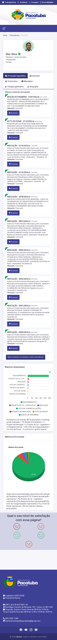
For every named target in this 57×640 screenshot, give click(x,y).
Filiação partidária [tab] (14, 87)
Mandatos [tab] (27, 81)
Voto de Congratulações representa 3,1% (23, 504)
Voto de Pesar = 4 (17, 429)
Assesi (19, 637)
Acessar (13, 113)
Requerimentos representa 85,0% (35, 501)
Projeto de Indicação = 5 (16, 425)
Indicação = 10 (18, 422)
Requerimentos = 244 (18, 427)
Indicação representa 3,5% (32, 494)
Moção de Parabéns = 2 (34, 422)
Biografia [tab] (32, 87)
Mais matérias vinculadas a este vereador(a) (26, 357)
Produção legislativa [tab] (15, 76)
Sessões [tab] (35, 76)
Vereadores (14, 35)
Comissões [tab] (11, 81)
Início (5, 35)
